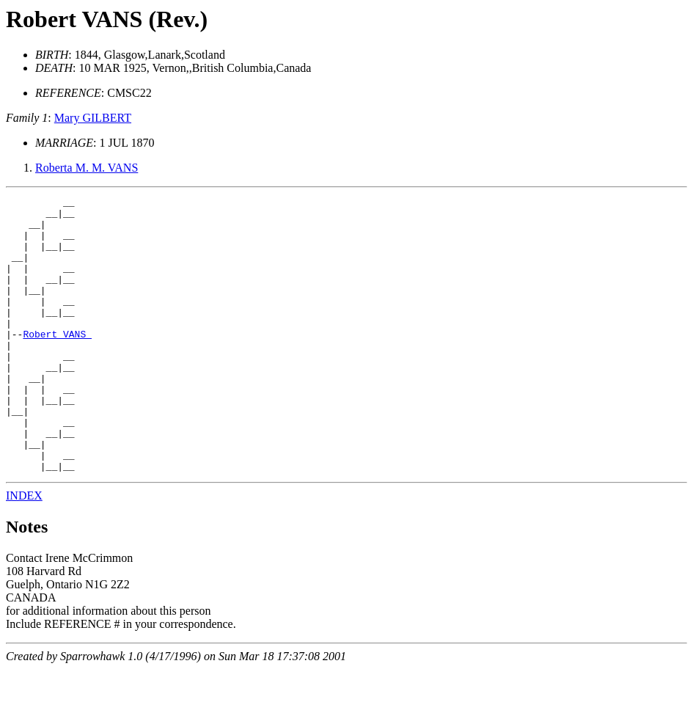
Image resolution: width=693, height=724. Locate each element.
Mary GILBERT (92, 117)
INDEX (24, 550)
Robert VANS (57, 362)
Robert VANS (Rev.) (107, 19)
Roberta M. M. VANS (86, 167)
